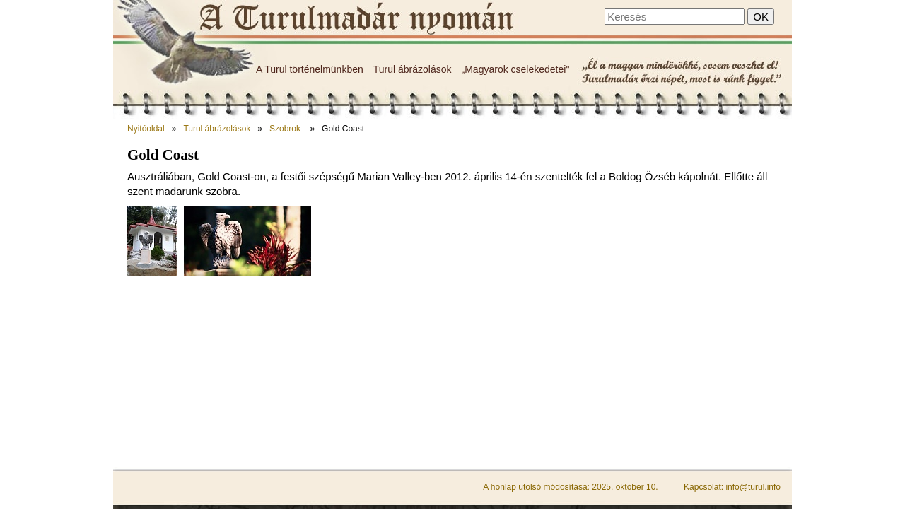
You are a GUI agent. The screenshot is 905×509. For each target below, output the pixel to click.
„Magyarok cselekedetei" (516, 69)
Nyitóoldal (146, 129)
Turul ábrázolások (412, 69)
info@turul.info (753, 325)
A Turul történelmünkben (309, 69)
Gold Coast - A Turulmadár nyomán (355, 19)
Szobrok (286, 129)
